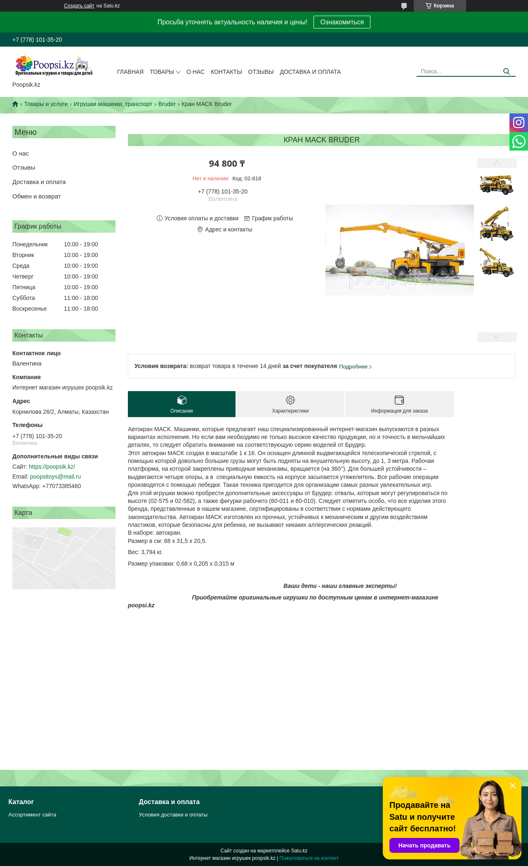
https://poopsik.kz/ (52, 466)
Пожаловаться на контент (309, 858)
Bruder (167, 104)
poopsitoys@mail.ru (55, 476)
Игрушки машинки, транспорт (113, 104)
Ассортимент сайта (32, 815)
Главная (130, 71)
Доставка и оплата (310, 71)
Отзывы (261, 71)
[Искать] (506, 71)
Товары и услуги (46, 104)
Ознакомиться (342, 22)
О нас (195, 71)
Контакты (226, 71)
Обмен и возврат (36, 196)
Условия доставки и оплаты (173, 815)
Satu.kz (299, 851)
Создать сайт (79, 6)
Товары (162, 71)
